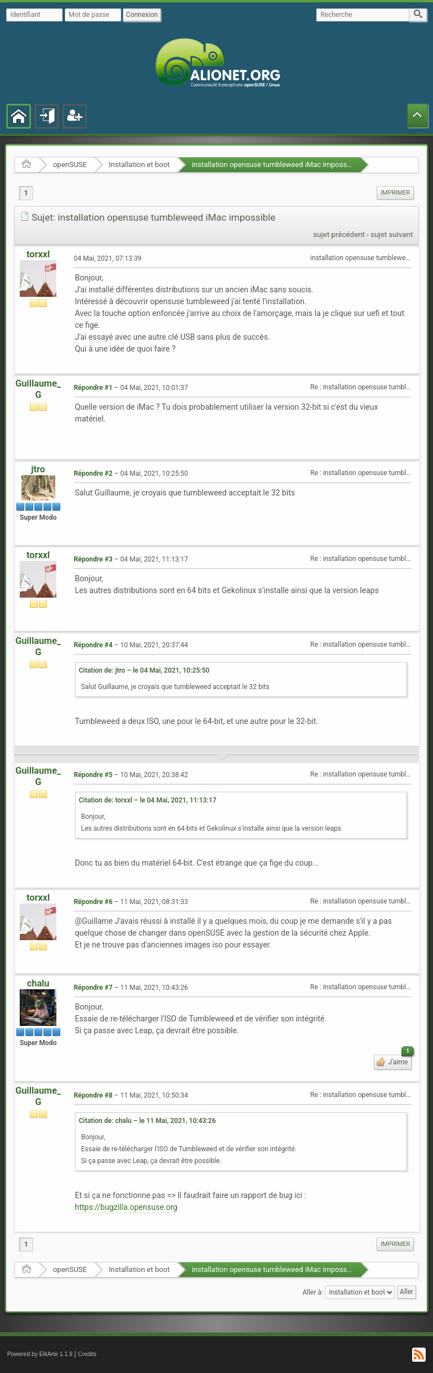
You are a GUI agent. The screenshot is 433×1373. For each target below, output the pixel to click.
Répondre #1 (93, 388)
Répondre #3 (93, 559)
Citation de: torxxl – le (147, 800)
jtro (38, 469)
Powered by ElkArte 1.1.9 (40, 1354)
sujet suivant (391, 234)
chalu (38, 983)
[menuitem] (395, 193)
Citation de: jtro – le (144, 670)
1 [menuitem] (26, 193)
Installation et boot (139, 164)
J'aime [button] (399, 1060)
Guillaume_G (38, 389)
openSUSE (70, 164)
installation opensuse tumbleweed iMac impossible (275, 164)
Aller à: (312, 1292)
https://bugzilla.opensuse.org (126, 1207)
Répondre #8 (93, 1095)
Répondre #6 (93, 902)
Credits (87, 1354)
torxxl (38, 254)
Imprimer (395, 192)
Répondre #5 (93, 775)
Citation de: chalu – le (147, 1121)
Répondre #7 (93, 988)
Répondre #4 (93, 645)
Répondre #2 (93, 473)
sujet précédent (339, 234)
